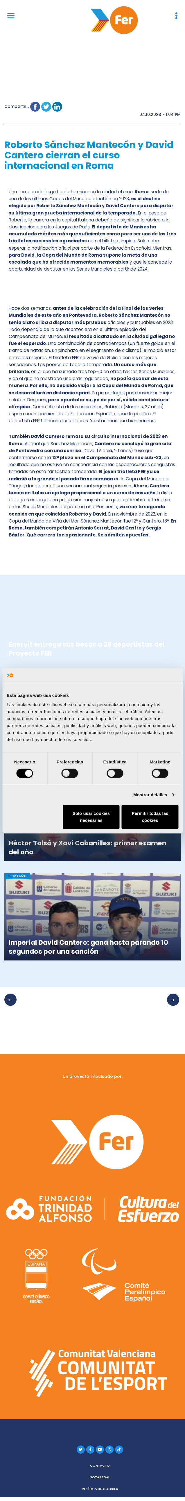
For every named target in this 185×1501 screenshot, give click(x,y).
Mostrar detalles (150, 794)
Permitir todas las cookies (150, 817)
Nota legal (100, 1475)
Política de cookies (100, 1486)
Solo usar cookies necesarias (91, 817)
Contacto (100, 1463)
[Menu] (11, 15)
